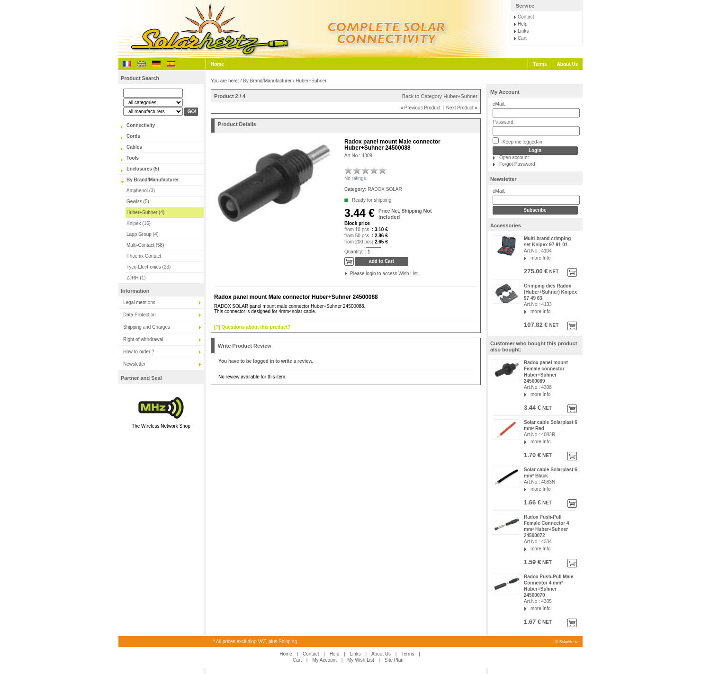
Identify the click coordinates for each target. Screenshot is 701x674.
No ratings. (355, 178)
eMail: (499, 104)
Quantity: (353, 251)
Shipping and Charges (146, 327)
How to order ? (138, 351)
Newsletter (134, 364)
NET (553, 271)
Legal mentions (139, 302)
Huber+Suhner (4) (145, 212)
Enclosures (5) (142, 168)
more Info (540, 258)
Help (523, 24)
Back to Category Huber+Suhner (439, 96)
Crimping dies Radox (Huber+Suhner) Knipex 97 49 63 (550, 292)
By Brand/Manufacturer (152, 179)
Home (217, 64)
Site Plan (394, 660)
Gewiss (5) (137, 201)
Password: (504, 122)
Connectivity (140, 125)
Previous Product (420, 107)
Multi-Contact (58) (145, 245)
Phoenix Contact (143, 256)
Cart (522, 38)
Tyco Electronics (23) (148, 267)
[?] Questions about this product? (252, 327)
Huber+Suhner (311, 80)
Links (523, 31)
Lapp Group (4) (142, 234)
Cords (133, 136)
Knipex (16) (138, 223)
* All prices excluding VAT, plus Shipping (255, 641)
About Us (567, 64)
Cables (134, 147)
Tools (132, 158)
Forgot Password (517, 164)
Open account (514, 157)
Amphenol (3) (140, 190)
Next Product (461, 107)
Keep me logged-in (517, 140)
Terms (540, 64)
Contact (526, 16)
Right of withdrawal (143, 339)
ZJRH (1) (136, 277)
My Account (505, 92)
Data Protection (139, 314)
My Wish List (360, 660)
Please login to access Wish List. (350, 273)
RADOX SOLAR (385, 189)
